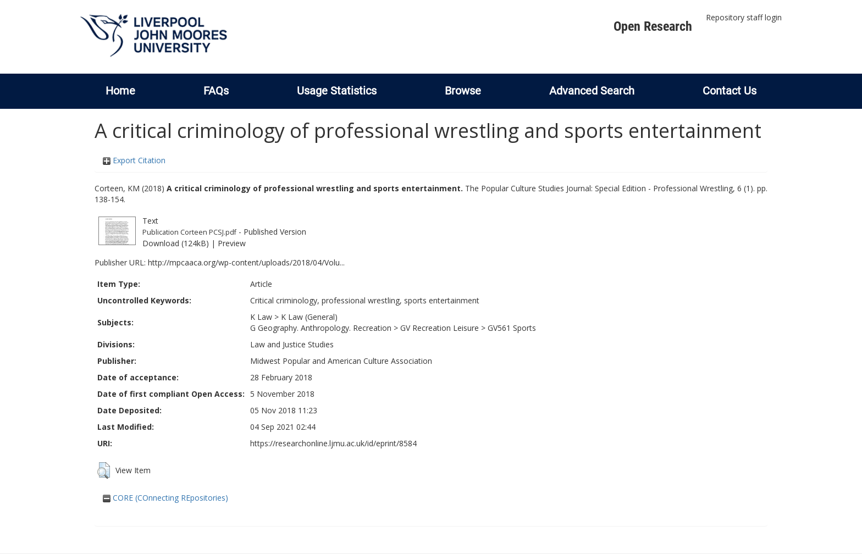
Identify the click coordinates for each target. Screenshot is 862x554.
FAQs (216, 90)
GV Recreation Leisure (439, 328)
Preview (232, 243)
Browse (463, 90)
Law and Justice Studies (292, 344)
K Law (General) (309, 317)
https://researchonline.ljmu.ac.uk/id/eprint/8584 (333, 443)
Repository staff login (744, 17)
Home (120, 90)
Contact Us (729, 90)
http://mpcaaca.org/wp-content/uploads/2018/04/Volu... (246, 262)
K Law (261, 317)
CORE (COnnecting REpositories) (165, 497)
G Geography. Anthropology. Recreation (320, 328)
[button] (103, 470)
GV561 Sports (512, 328)
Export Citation (134, 160)
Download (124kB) (175, 243)
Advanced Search (591, 90)
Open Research (653, 26)
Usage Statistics (337, 90)
